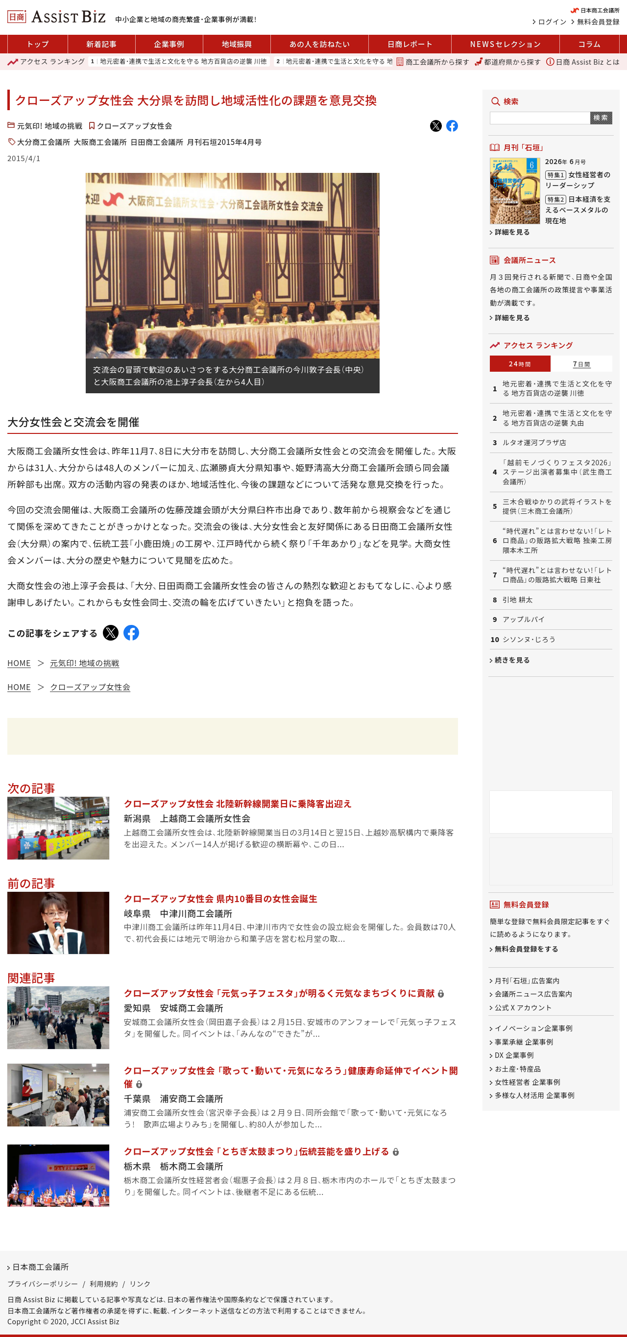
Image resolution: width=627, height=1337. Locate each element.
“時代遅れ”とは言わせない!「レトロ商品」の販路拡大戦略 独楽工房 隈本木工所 (557, 540)
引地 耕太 (518, 599)
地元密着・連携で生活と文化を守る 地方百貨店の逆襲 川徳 (183, 61)
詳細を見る (513, 232)
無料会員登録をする (527, 949)
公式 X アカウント (523, 1007)
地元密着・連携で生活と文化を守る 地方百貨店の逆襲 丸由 (369, 61)
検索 (601, 117)
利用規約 (104, 1284)
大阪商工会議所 (100, 142)
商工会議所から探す (432, 62)
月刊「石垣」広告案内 (527, 980)
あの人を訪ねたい (319, 44)
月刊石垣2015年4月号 (225, 142)
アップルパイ (524, 619)
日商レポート (410, 44)
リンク (140, 1284)
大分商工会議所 (44, 142)
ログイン (552, 21)
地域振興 (236, 44)
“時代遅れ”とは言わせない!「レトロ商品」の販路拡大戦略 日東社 (557, 575)
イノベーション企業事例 (534, 1028)
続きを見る (513, 660)
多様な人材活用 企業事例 (535, 1095)
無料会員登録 (598, 21)
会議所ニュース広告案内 (534, 994)
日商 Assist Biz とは (583, 62)
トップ (37, 44)
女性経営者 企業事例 (527, 1082)
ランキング (46, 62)
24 (520, 363)
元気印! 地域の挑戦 (50, 125)
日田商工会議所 (157, 142)
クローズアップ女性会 (134, 125)
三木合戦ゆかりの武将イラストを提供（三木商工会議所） (557, 506)
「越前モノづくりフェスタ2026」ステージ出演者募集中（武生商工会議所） (557, 472)
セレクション (505, 44)
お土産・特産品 (518, 1069)
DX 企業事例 (514, 1055)
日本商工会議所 (40, 1266)
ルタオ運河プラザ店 (535, 442)
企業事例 (169, 44)
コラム (589, 44)
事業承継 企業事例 (524, 1042)
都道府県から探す (508, 62)
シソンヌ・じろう (529, 639)
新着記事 (101, 44)
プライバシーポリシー (42, 1284)
